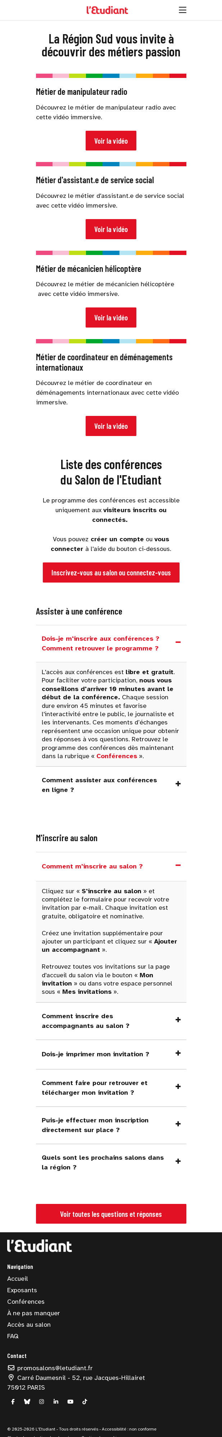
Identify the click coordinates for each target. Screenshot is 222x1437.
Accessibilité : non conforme (129, 1429)
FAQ (12, 1336)
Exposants (22, 1290)
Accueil (17, 1279)
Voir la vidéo (111, 140)
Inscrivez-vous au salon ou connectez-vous (111, 572)
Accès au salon (29, 1325)
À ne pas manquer (33, 1313)
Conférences (26, 1302)
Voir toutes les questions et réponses (111, 1213)
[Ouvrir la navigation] (182, 10)
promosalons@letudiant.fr (50, 1368)
